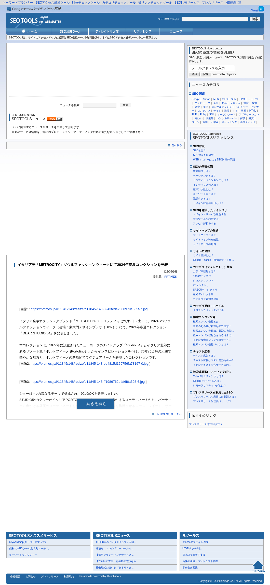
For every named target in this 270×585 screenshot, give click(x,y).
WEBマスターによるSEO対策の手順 (214, 159)
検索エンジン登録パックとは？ (211, 344)
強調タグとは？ (202, 198)
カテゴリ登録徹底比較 (206, 298)
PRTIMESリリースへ (168, 414)
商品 (224, 103)
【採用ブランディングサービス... (114, 554)
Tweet (254, 10)
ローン (195, 122)
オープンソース (226, 114)
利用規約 (69, 576)
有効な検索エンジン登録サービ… (212, 339)
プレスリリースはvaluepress (205, 424)
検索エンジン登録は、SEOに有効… (213, 330)
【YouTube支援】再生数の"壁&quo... (117, 561)
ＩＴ (235, 110)
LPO (242, 99)
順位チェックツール (86, 2)
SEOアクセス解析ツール (53, 2)
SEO (225, 99)
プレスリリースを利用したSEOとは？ (215, 396)
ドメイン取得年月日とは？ (208, 203)
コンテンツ (203, 110)
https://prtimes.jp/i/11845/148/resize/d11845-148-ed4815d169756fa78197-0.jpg (89, 363)
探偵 (242, 118)
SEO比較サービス (186, 2)
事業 (243, 110)
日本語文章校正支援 (193, 554)
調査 (197, 106)
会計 (216, 103)
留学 (205, 122)
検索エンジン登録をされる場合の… (213, 335)
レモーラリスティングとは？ (209, 385)
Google (196, 99)
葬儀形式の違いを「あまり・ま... (114, 567)
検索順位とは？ (202, 171)
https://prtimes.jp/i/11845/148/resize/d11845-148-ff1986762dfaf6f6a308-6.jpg (88, 382)
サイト (217, 110)
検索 (254, 103)
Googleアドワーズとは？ (207, 380)
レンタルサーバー (227, 118)
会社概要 (15, 576)
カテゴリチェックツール (119, 2)
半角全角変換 (190, 567)
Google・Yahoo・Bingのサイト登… (213, 260)
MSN (216, 99)
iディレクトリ (201, 285)
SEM (234, 99)
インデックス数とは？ (206, 184)
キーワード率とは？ (204, 194)
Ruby (203, 114)
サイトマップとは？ (204, 235)
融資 (251, 118)
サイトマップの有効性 (206, 239)
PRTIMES (170, 276)
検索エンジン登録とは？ (207, 321)
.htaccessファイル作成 (195, 542)
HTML (252, 110)
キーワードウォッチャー (23, 554)
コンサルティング (221, 106)
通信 (246, 103)
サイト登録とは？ (203, 255)
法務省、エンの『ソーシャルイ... (114, 548)
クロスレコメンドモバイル (208, 310)
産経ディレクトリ (203, 294)
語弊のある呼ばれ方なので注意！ (212, 326)
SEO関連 (197, 94)
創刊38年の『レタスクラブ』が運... (116, 542)
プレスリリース (212, 2)
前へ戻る (177, 145)
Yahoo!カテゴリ (202, 276)
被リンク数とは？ (203, 189)
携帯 (226, 110)
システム (235, 103)
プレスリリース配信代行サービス (212, 401)
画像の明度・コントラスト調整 (200, 561)
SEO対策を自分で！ (204, 155)
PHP (194, 114)
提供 (205, 106)
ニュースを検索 (69, 104)
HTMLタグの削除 (192, 548)
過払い (198, 118)
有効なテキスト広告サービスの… (212, 364)
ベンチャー (241, 106)
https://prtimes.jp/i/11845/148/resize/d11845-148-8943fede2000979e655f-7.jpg (89, 309)
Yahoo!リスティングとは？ (208, 376)
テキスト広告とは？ (204, 355)
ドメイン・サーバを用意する (209, 214)
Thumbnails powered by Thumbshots (100, 576)
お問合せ (30, 576)
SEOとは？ (199, 150)
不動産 (215, 122)
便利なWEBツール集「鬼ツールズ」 (30, 548)
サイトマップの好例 (204, 244)
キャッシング (229, 122)
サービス (253, 99)
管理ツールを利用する (206, 218)
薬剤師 (209, 118)
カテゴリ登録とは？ (204, 271)
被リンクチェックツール (155, 2)
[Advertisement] (95, 71)
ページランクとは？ (204, 175)
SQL (211, 114)
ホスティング (247, 122)
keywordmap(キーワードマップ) (27, 542)
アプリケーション (249, 114)
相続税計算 (233, 2)
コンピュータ (202, 103)
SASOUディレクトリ (205, 289)
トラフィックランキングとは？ (211, 180)
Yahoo (206, 99)
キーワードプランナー (18, 2)
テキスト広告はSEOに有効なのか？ (213, 360)
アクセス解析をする (204, 223)
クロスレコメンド (203, 280)
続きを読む (96, 403)
